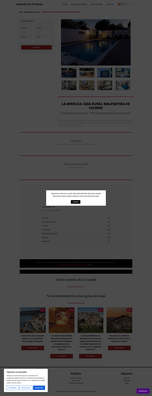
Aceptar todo (39, 388)
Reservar (141, 389)
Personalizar (12, 388)
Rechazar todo (25, 388)
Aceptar (75, 202)
